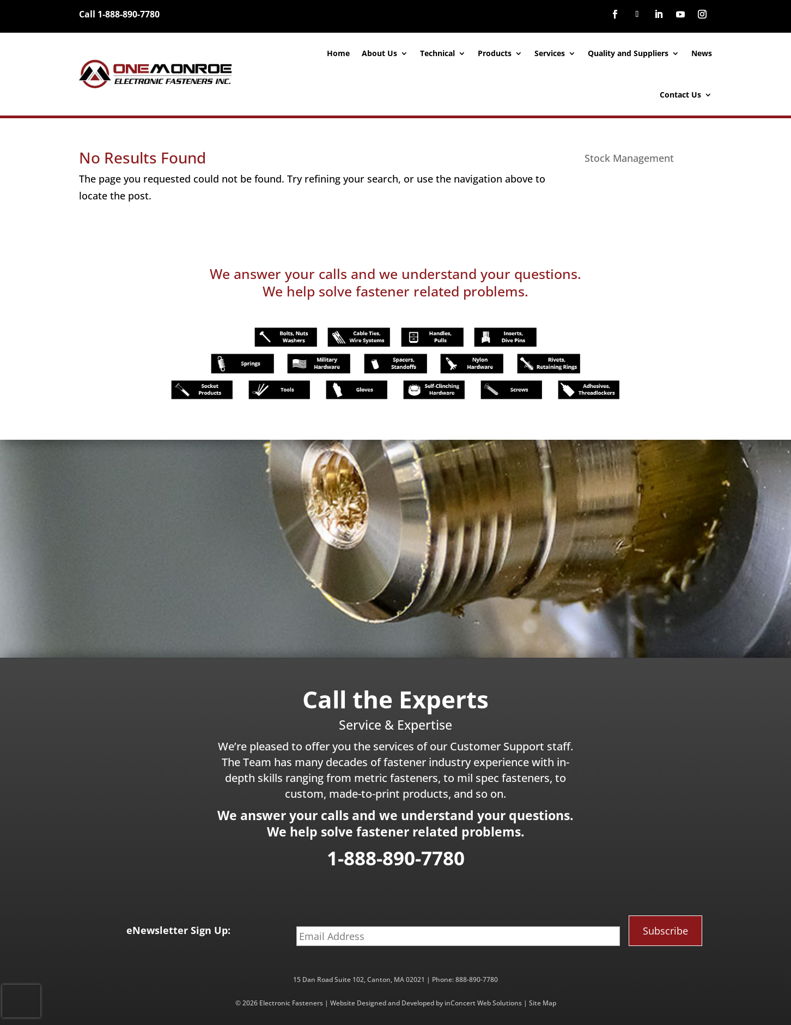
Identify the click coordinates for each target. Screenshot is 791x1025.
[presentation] (21, 1001)
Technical (437, 53)
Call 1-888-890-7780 (119, 14)
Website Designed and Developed (382, 1003)
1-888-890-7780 (396, 858)
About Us (379, 53)
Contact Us (680, 94)
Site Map (542, 1003)
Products (495, 53)
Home (338, 53)
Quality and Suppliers (628, 53)
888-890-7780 (476, 979)
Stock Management (629, 158)
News (701, 53)
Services (549, 53)
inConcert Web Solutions (483, 1003)
